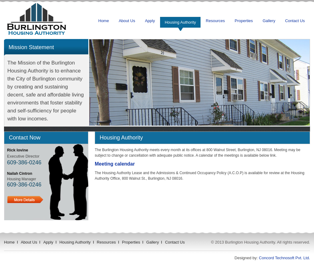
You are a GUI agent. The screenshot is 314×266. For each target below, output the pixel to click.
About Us (127, 20)
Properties (244, 20)
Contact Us (295, 20)
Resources (215, 20)
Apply (150, 20)
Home (103, 20)
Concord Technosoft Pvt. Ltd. (284, 258)
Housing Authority (180, 22)
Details (25, 199)
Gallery (269, 20)
